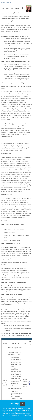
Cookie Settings (14, 403)
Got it (22, 403)
